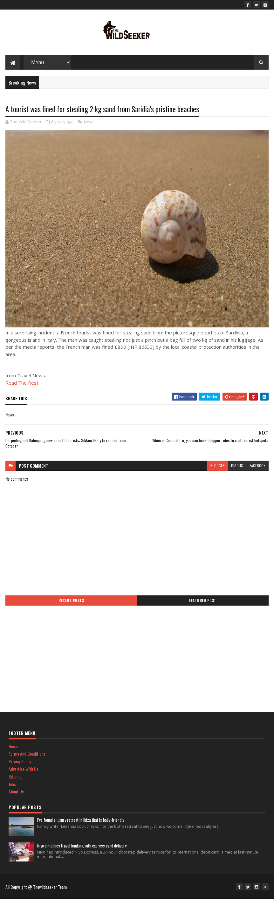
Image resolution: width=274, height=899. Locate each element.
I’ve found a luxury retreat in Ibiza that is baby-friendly (80, 820)
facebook (257, 465)
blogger (217, 465)
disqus (237, 465)
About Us (16, 791)
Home (13, 746)
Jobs (12, 784)
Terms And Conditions (27, 753)
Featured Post (202, 600)
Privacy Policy (20, 761)
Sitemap (16, 776)
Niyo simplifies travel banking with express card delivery (82, 845)
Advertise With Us (23, 768)
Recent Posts (71, 600)
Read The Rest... (23, 383)
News (89, 122)
